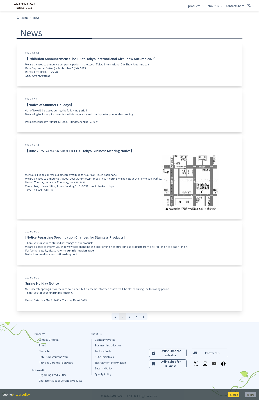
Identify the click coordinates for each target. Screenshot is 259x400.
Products (39, 334)
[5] (143, 316)
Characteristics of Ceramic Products (60, 380)
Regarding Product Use (53, 375)
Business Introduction (108, 345)
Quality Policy (103, 374)
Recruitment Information (110, 362)
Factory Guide (103, 351)
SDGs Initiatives (104, 357)
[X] (196, 363)
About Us (96, 334)
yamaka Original (48, 339)
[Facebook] (223, 363)
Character (45, 351)
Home (22, 17)
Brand (42, 345)
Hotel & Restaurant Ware (54, 357)
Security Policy (103, 368)
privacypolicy (21, 394)
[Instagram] (205, 363)
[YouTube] (214, 363)
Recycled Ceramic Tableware (56, 362)
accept (234, 394)
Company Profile (105, 339)
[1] (115, 316)
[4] (136, 316)
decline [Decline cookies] (251, 394)
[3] (129, 316)
